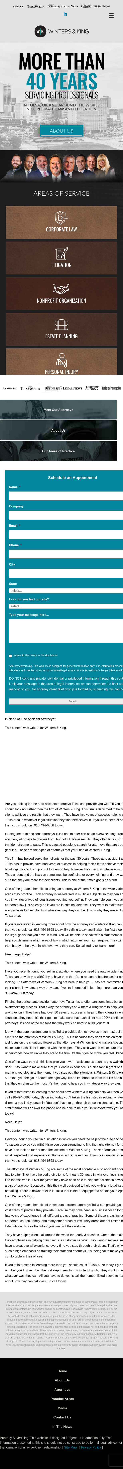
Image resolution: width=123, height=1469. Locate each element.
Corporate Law (61, 229)
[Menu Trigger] (111, 15)
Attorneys (62, 1390)
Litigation (62, 264)
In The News (62, 1427)
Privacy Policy (91, 1447)
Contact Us (62, 1417)
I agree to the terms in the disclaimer (35, 655)
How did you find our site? (29, 599)
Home (62, 1371)
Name (15, 487)
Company (16, 506)
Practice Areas (62, 1399)
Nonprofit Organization (61, 300)
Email (14, 525)
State (13, 583)
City (12, 564)
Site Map (70, 1447)
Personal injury (61, 371)
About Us (61, 131)
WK (61, 31)
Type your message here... (29, 614)
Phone (15, 545)
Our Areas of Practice (58, 451)
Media (62, 1408)
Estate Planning (61, 336)
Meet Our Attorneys (58, 410)
